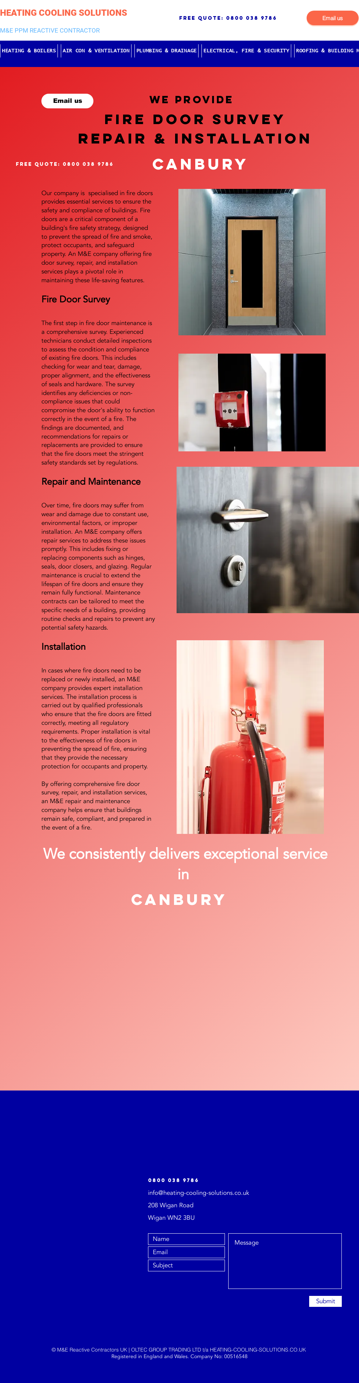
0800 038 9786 (251, 18)
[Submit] (325, 1301)
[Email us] (333, 18)
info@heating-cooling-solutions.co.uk (198, 1193)
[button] (29, 50)
